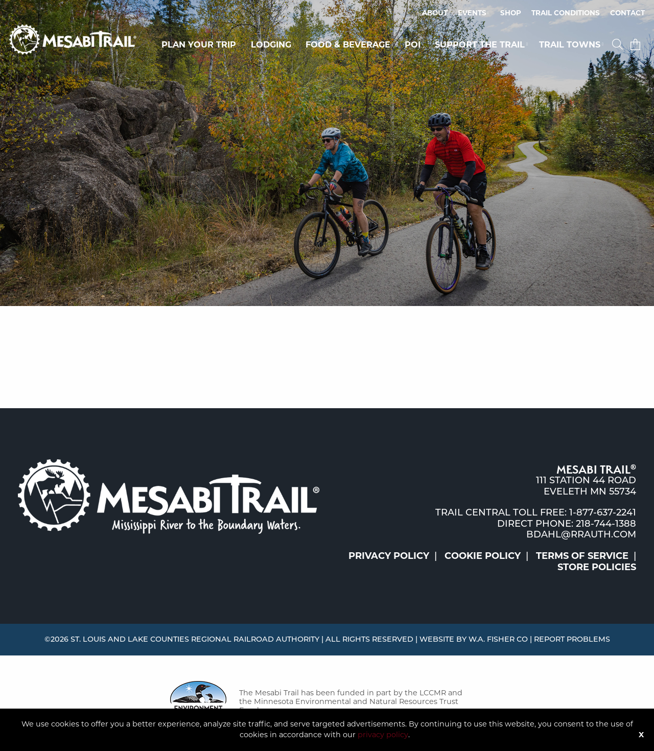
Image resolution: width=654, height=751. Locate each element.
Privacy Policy (388, 555)
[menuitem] (435, 13)
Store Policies (596, 567)
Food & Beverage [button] (348, 44)
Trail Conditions (565, 13)
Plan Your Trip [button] (198, 44)
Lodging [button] (271, 44)
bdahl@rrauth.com (581, 534)
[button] (619, 44)
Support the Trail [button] (480, 44)
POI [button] (413, 44)
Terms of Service (582, 555)
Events (472, 13)
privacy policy (383, 734)
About (435, 13)
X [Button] (641, 734)
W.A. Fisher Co (498, 639)
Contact (627, 13)
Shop (510, 13)
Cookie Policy (483, 555)
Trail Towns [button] (569, 44)
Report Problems (572, 639)
